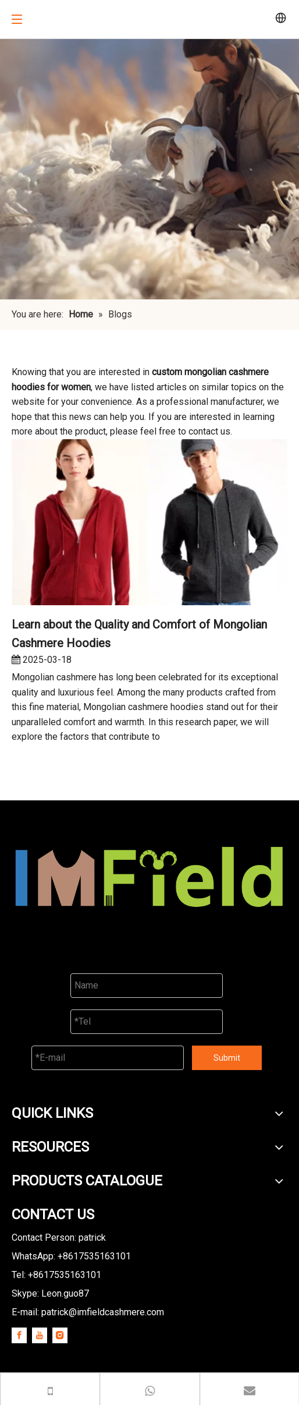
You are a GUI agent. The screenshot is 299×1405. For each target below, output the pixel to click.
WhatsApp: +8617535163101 (71, 1256)
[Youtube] (39, 1335)
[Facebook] (19, 1335)
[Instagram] (59, 1335)
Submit (226, 1057)
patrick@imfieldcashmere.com (102, 1312)
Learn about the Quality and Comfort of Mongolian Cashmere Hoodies (139, 633)
